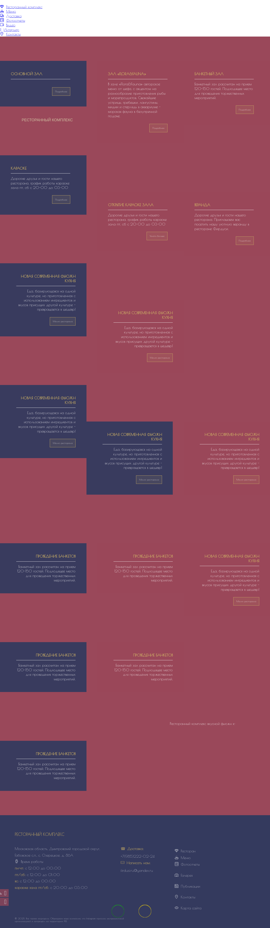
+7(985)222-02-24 (138, 856)
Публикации (190, 886)
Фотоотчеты (15, 20)
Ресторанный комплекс (24, 7)
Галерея (187, 875)
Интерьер (11, 29)
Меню (11, 11)
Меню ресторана (63, 321)
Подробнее (245, 109)
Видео (10, 25)
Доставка (14, 16)
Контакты (13, 34)
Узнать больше (157, 236)
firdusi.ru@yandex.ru (137, 870)
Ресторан (188, 851)
